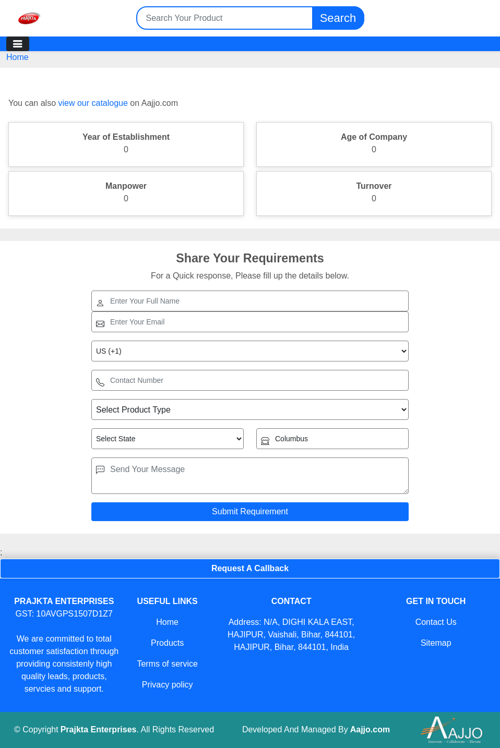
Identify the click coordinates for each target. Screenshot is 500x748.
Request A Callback (250, 568)
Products (167, 642)
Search (338, 18)
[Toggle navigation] (17, 44)
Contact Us (436, 622)
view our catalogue (92, 103)
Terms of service (167, 663)
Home (17, 57)
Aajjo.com (370, 729)
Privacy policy (167, 684)
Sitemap (436, 642)
